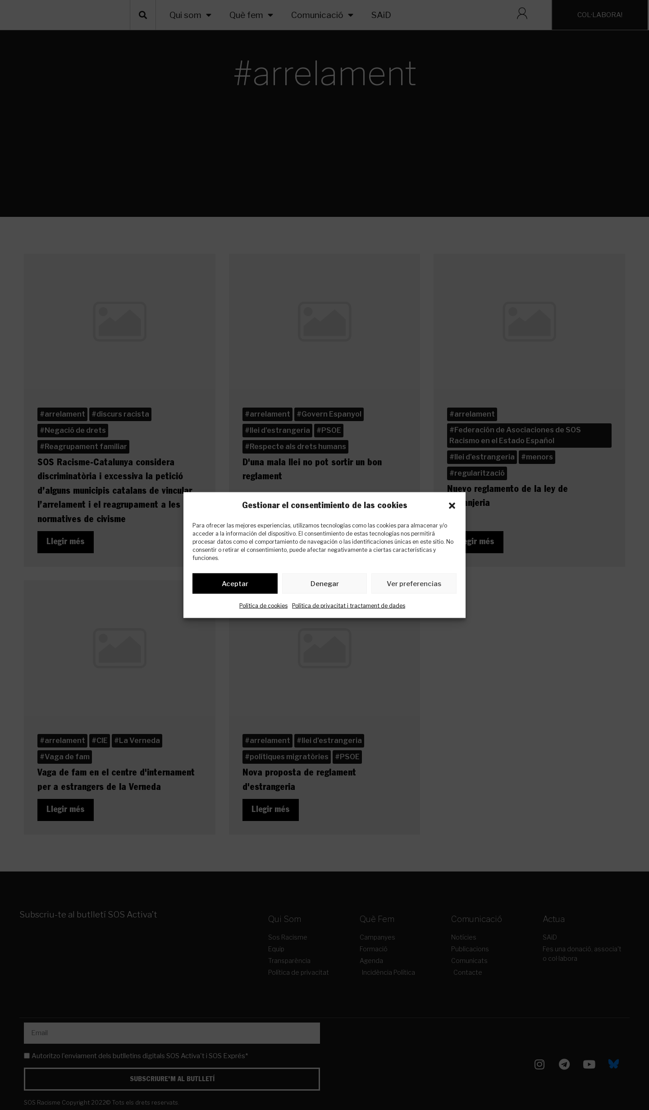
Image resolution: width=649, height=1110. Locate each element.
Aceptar (235, 585)
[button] (452, 505)
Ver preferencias (414, 585)
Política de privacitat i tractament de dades (348, 607)
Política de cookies (263, 607)
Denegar (325, 585)
